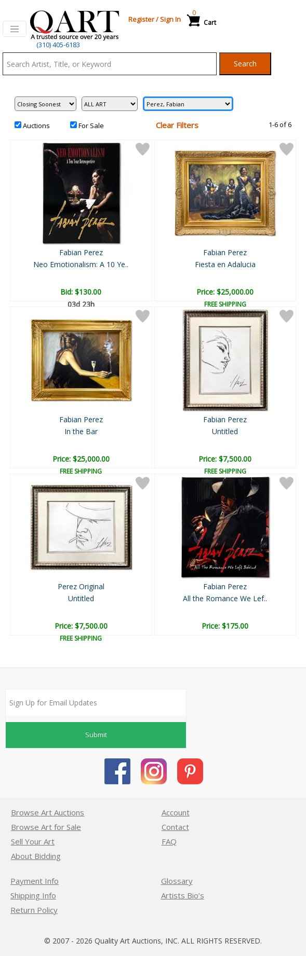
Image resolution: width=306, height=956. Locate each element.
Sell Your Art (33, 841)
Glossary (177, 881)
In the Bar (81, 431)
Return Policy (34, 910)
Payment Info (34, 881)
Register (141, 19)
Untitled (225, 431)
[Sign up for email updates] (96, 702)
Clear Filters (177, 125)
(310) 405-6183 (58, 44)
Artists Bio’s (182, 895)
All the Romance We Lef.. (225, 598)
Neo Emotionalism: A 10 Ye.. (80, 264)
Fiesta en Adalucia (225, 264)
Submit (96, 734)
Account (176, 812)
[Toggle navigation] (14, 29)
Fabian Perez (81, 252)
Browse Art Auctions (47, 812)
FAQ (169, 841)
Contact (175, 827)
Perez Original (81, 586)
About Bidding (36, 856)
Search (245, 63)
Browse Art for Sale (46, 827)
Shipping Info (33, 895)
